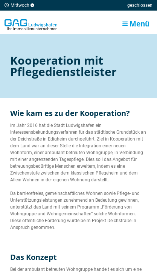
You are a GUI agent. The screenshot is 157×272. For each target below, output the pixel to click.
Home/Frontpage (31, 24)
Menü (135, 24)
